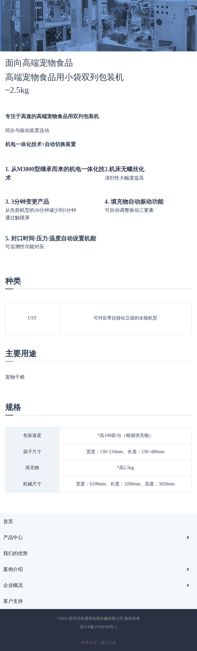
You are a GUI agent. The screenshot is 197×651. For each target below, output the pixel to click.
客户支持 (13, 601)
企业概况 (13, 585)
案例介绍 (13, 569)
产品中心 (13, 537)
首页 (8, 521)
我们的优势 (15, 553)
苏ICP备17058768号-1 (98, 627)
